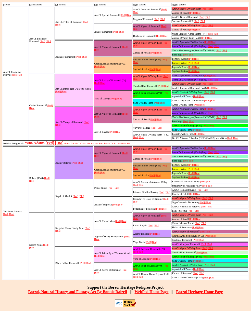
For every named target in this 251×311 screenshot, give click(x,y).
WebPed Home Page (152, 292)
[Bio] (20, 74)
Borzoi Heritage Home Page (199, 292)
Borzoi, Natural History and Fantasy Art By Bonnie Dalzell (77, 292)
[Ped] (14, 74)
